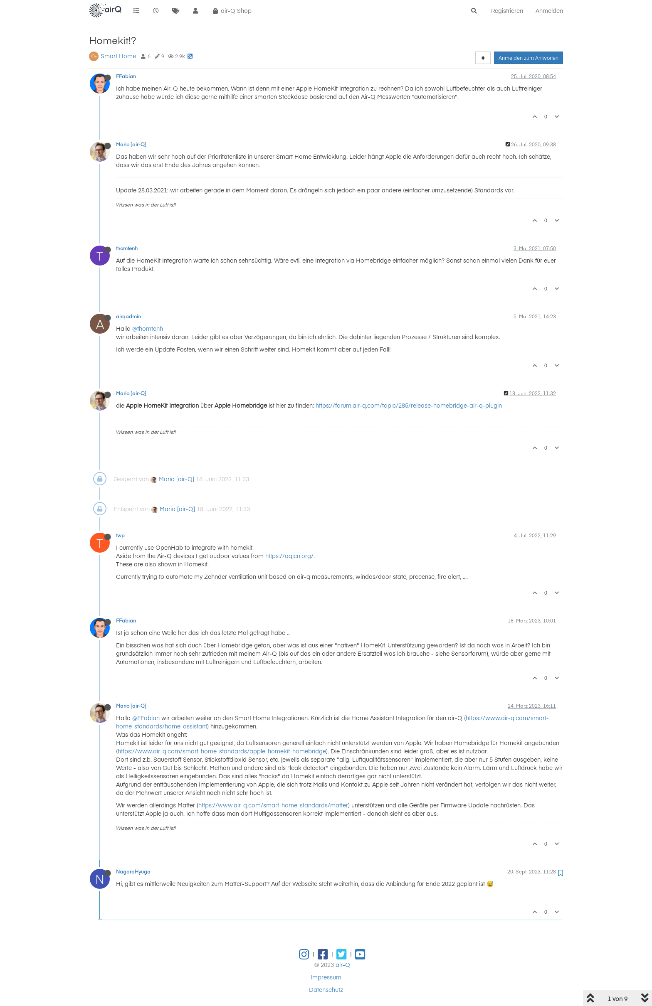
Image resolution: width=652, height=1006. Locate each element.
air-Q (343, 964)
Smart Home (118, 56)
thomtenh (127, 248)
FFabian (126, 76)
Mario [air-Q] (131, 144)
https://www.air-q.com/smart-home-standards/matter (273, 805)
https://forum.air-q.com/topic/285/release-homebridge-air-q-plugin (409, 405)
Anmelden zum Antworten (528, 57)
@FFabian (146, 717)
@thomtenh (147, 328)
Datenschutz (326, 989)
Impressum (326, 977)
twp (120, 535)
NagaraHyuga (133, 871)
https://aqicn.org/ (289, 555)
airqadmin (128, 316)
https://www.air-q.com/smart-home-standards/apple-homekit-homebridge (222, 751)
